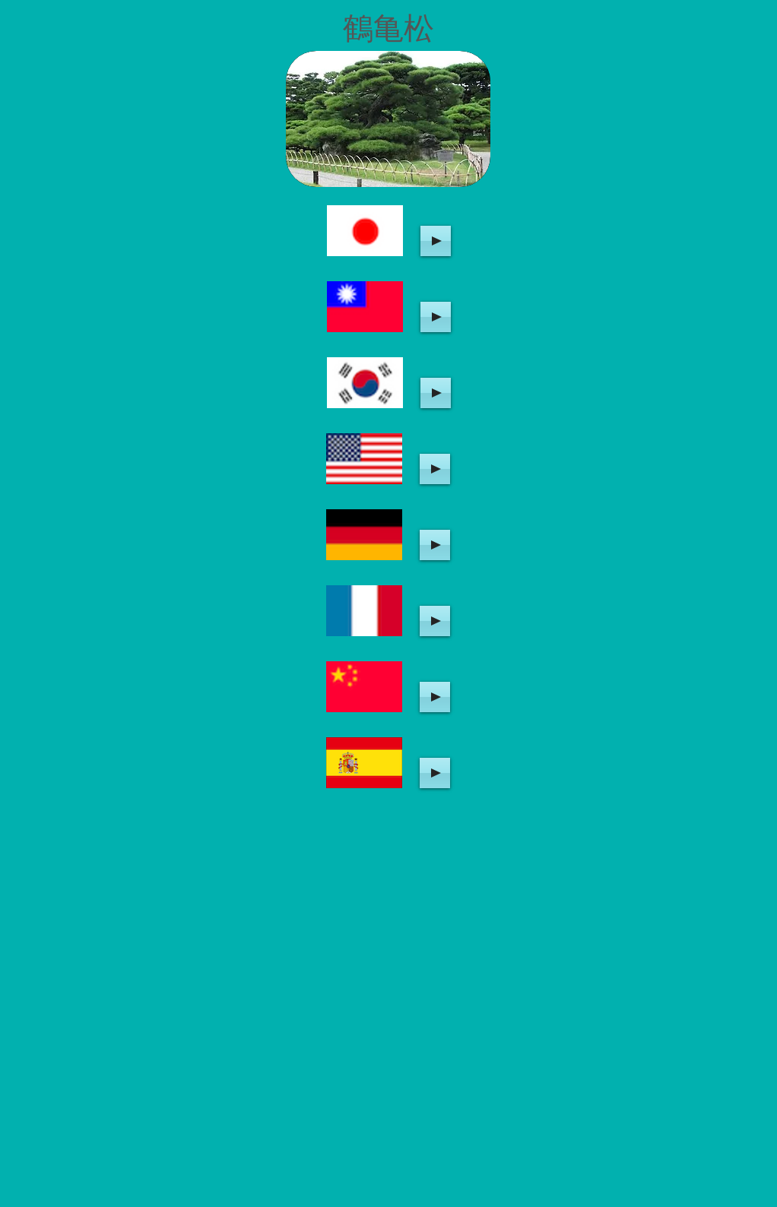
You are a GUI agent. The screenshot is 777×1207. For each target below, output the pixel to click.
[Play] (435, 241)
